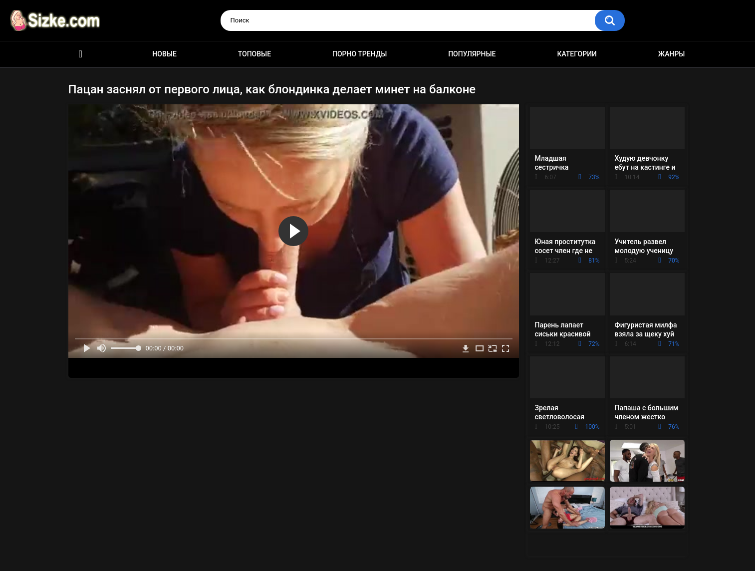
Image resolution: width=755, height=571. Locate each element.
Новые (164, 54)
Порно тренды (359, 54)
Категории (577, 54)
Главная (80, 54)
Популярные (472, 54)
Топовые (254, 54)
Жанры (671, 54)
